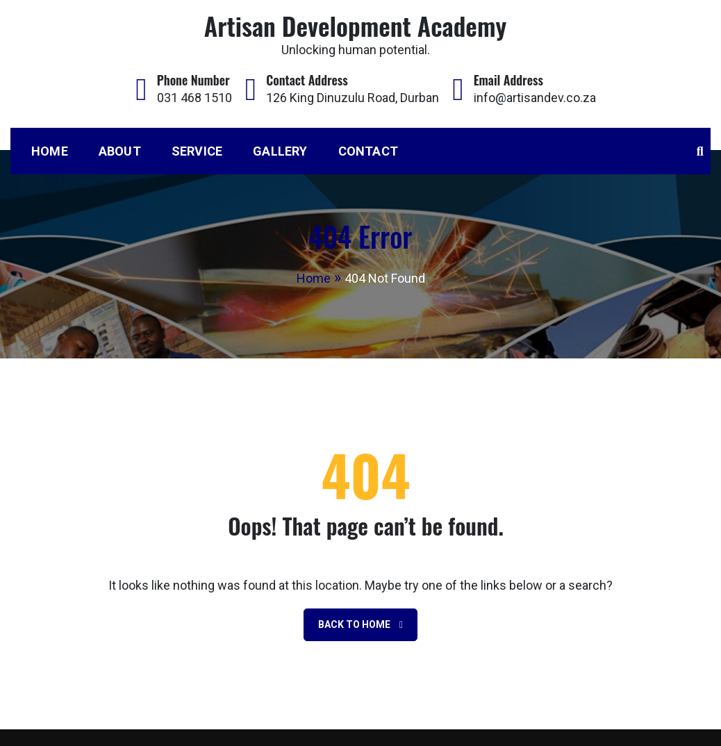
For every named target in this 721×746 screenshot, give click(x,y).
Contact (368, 151)
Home (49, 151)
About (120, 151)
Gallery (280, 151)
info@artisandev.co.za (535, 97)
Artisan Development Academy (355, 25)
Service (197, 151)
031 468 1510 (194, 97)
